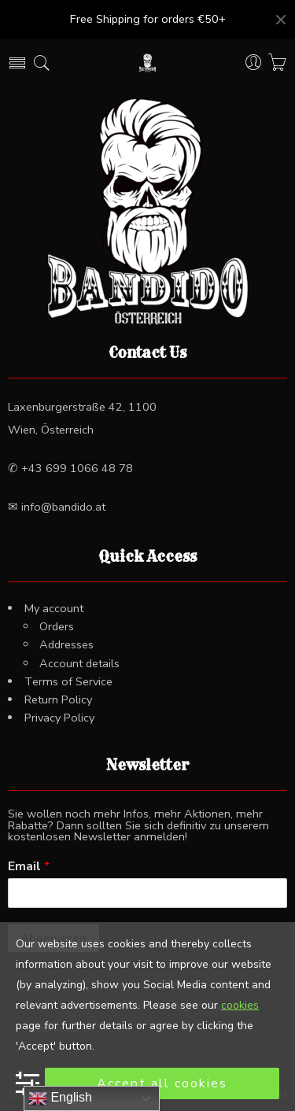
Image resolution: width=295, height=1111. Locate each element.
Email (29, 866)
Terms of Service (68, 681)
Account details (79, 663)
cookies (240, 1005)
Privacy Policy (59, 717)
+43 (75, 468)
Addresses (66, 644)
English (60, 1098)
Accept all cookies (162, 1083)
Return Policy (58, 699)
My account (53, 608)
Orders (56, 626)
